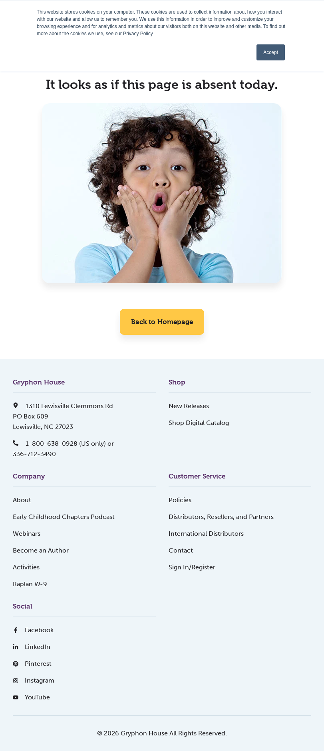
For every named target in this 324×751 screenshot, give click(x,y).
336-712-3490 (34, 454)
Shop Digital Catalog (199, 423)
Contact (181, 550)
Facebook (33, 630)
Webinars (26, 533)
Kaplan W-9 (30, 584)
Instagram (33, 680)
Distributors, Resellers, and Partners (221, 517)
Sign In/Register (192, 567)
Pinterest (32, 663)
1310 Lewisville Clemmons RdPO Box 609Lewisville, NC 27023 (63, 416)
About (22, 500)
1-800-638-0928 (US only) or (63, 443)
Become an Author (41, 550)
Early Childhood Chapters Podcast (64, 517)
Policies (180, 500)
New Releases (189, 406)
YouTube (31, 697)
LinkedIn (31, 647)
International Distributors (206, 533)
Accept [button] (270, 52)
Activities (26, 567)
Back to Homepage (162, 322)
